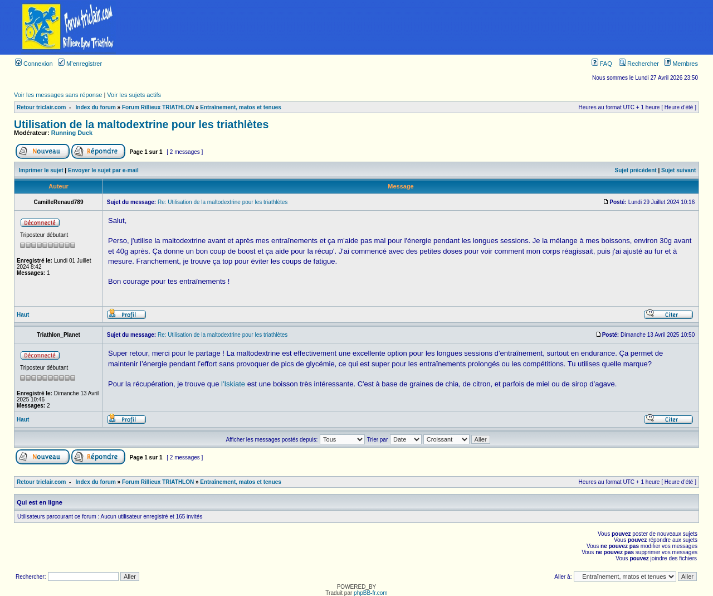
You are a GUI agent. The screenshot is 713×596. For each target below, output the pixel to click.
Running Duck (72, 132)
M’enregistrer (80, 63)
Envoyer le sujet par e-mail (103, 170)
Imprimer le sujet (41, 170)
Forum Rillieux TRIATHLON (158, 107)
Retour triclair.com (41, 107)
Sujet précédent (636, 170)
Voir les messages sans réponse (58, 94)
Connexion (34, 63)
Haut (23, 315)
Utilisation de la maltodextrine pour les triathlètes (141, 124)
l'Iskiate (233, 384)
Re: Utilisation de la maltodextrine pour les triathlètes (222, 202)
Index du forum (96, 107)
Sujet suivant (678, 170)
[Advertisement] (425, 27)
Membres (681, 63)
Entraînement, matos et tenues (240, 107)
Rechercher (639, 63)
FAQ (602, 63)
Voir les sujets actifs (134, 94)
